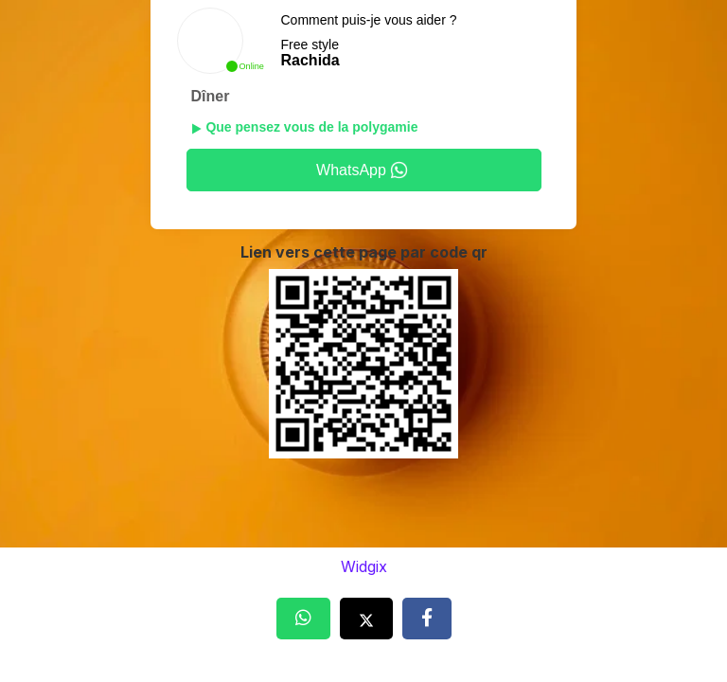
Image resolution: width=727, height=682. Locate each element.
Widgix (364, 566)
